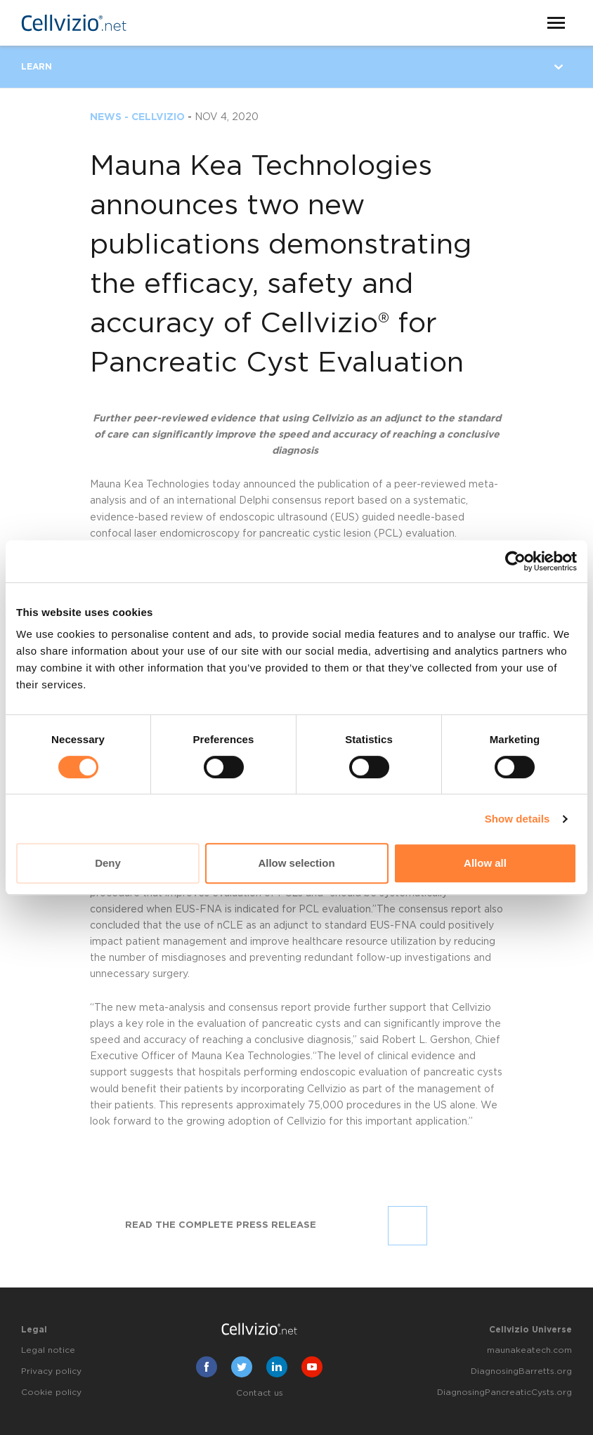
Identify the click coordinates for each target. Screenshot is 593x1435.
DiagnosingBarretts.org (521, 1371)
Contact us (259, 1393)
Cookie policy (51, 1392)
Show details (517, 819)
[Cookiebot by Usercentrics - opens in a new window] (515, 561)
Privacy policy (51, 1371)
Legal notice (48, 1350)
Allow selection (296, 863)
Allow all (485, 863)
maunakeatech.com (529, 1350)
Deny (108, 863)
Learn (36, 67)
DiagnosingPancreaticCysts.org (504, 1392)
